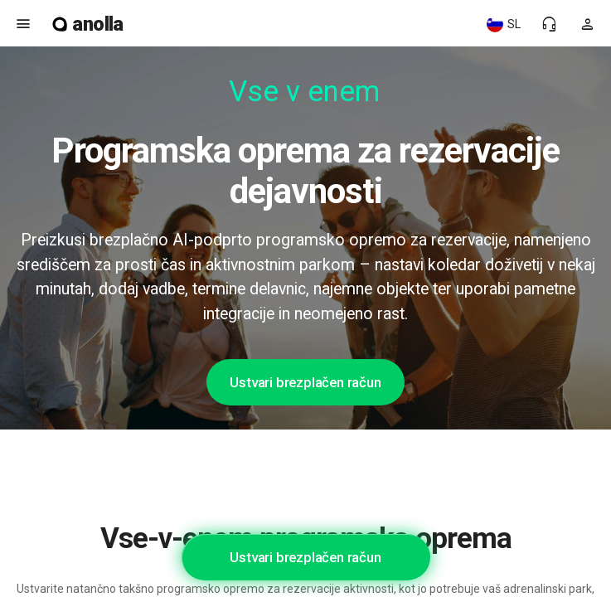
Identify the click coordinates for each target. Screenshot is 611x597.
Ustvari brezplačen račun (305, 382)
